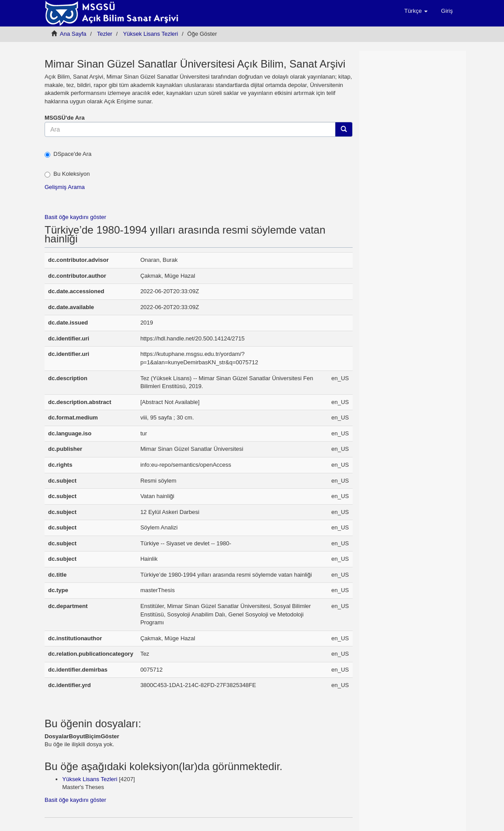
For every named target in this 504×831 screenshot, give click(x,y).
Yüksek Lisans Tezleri (150, 33)
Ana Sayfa (73, 33)
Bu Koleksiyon (67, 174)
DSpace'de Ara (68, 154)
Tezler (105, 33)
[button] (416, 11)
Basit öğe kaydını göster (75, 217)
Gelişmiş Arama (65, 187)
